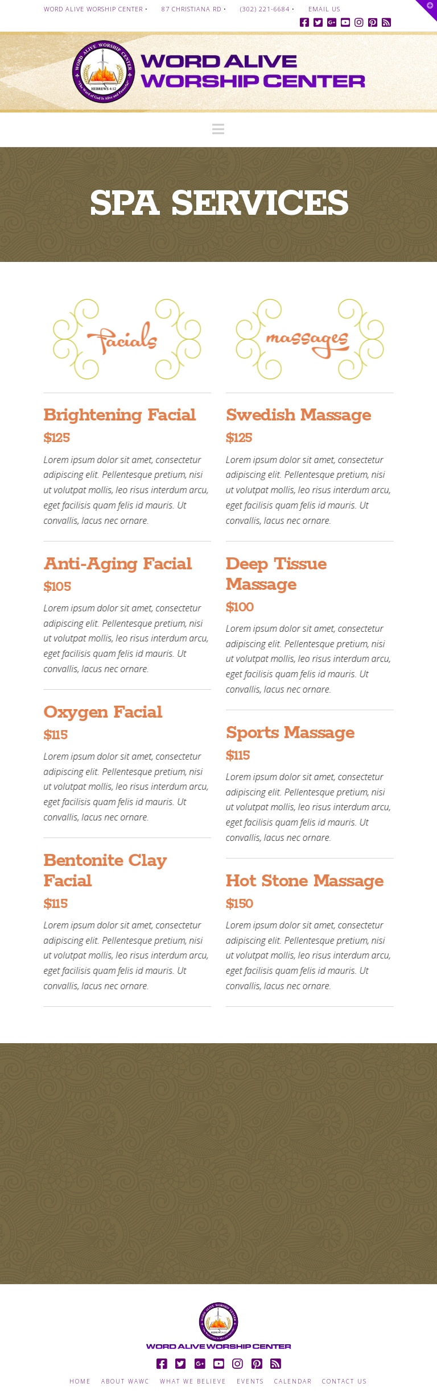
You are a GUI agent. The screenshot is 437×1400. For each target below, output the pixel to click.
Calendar (293, 1381)
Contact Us (344, 1381)
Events (250, 1381)
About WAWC (125, 1381)
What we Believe (193, 1381)
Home (80, 1381)
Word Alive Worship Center (93, 9)
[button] (218, 129)
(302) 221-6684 (265, 9)
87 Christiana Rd (191, 9)
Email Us (324, 9)
